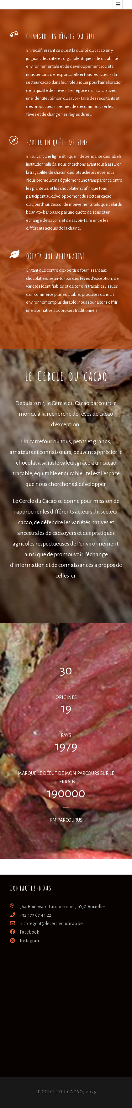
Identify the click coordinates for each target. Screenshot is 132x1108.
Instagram (24, 940)
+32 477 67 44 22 (30, 915)
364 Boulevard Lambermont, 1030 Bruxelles (57, 906)
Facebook (24, 932)
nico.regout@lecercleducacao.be (46, 923)
